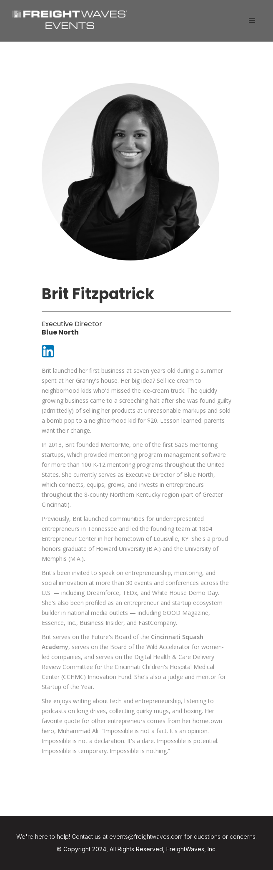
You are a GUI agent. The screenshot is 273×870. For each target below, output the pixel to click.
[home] (67, 18)
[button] (252, 20)
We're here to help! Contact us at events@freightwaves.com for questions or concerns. (136, 836)
